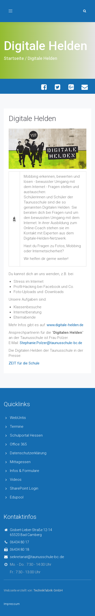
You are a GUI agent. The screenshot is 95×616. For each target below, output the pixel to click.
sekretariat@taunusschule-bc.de (37, 557)
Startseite (14, 58)
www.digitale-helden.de (65, 325)
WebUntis (18, 417)
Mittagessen (20, 462)
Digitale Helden (32, 118)
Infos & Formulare (24, 471)
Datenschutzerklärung (28, 453)
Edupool (16, 497)
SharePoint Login (24, 488)
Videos (15, 479)
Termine (16, 426)
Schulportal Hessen (26, 435)
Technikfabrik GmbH (48, 590)
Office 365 (18, 444)
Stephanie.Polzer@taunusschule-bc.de (51, 343)
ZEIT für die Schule (24, 363)
